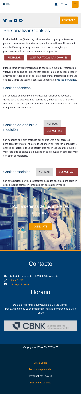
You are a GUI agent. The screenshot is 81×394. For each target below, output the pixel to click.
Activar (52, 123)
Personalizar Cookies (40, 375)
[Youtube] (15, 20)
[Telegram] (21, 20)
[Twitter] (5, 20)
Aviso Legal (40, 362)
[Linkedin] (10, 20)
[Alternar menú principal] (75, 4)
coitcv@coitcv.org (19, 284)
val (66, 4)
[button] (68, 20)
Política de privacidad (40, 369)
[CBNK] (40, 325)
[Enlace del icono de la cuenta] (56, 4)
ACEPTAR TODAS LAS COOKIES (49, 57)
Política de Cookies (66, 79)
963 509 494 (16, 280)
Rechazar (14, 57)
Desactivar (54, 130)
